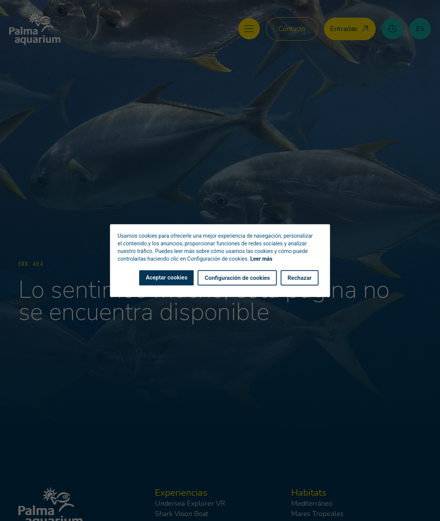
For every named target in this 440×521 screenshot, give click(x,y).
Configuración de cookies (237, 277)
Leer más (261, 258)
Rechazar (300, 277)
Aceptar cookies (166, 277)
